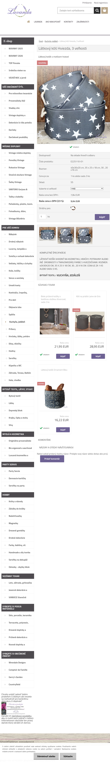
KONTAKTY (68, 21)
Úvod (41, 41)
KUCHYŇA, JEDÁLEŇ (68, 275)
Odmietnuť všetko (46, 756)
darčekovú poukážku (22, 716)
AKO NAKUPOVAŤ (53, 21)
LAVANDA (38, 21)
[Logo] (19, 10)
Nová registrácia (101, 2)
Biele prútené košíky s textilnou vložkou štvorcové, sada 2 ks (53, 299)
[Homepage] (28, 21)
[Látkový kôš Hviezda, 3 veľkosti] (48, 227)
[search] (97, 10)
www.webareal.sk (26, 741)
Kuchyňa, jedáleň (51, 41)
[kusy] (42, 216)
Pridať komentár (52, 458)
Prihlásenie (87, 2)
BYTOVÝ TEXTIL (47, 275)
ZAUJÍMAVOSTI (82, 21)
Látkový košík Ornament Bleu (54, 369)
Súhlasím (68, 756)
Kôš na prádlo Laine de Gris (88, 296)
